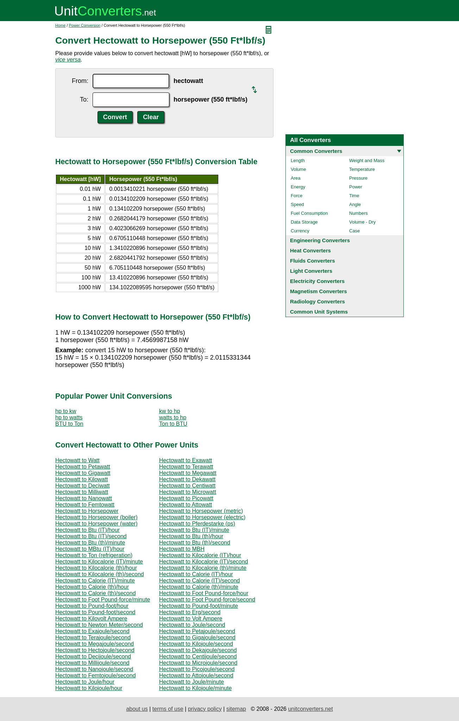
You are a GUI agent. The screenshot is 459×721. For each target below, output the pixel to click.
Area (295, 178)
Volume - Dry (362, 222)
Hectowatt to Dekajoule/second (198, 650)
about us (136, 709)
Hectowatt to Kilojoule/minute (195, 688)
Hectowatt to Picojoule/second (196, 669)
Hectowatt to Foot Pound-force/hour (203, 593)
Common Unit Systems (319, 312)
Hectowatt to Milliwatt (81, 492)
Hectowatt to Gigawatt (83, 473)
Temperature (362, 169)
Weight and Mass (366, 160)
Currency (300, 230)
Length (298, 160)
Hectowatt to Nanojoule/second (94, 669)
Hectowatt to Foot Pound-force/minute (102, 600)
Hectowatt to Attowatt (185, 505)
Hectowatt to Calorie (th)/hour (92, 587)
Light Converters (311, 271)
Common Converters (316, 151)
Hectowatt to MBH (182, 549)
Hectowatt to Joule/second (192, 625)
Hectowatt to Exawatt (185, 460)
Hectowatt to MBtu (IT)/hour (90, 549)
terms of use (167, 709)
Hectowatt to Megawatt (187, 473)
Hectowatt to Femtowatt (84, 505)
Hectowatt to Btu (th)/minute (90, 543)
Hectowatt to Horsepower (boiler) (96, 517)
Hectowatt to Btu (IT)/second (91, 536)
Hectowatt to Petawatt (82, 467)
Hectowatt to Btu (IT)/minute (194, 530)
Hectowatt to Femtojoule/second (95, 675)
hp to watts (68, 417)
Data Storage (304, 222)
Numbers (358, 213)
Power (355, 186)
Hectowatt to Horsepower (87, 511)
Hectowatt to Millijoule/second (92, 663)
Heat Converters (310, 250)
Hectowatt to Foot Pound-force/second (207, 600)
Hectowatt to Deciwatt (82, 486)
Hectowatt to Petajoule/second (197, 631)
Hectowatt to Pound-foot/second (95, 612)
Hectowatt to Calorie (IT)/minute (95, 581)
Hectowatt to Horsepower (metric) (201, 511)
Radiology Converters (317, 301)
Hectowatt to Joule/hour (84, 682)
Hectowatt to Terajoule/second (93, 637)
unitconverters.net (310, 709)
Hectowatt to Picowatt (186, 498)
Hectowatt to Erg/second (189, 612)
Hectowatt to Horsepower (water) (96, 524)
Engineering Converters (320, 240)
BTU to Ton (69, 424)
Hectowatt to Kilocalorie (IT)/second (203, 562)
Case (354, 230)
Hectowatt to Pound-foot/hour (91, 606)
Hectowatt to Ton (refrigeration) (93, 555)
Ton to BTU (173, 424)
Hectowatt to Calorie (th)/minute (198, 587)
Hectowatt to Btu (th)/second (194, 543)
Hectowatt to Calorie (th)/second (95, 593)
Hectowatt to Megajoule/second (94, 644)
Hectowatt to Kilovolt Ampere (91, 619)
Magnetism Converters (318, 291)
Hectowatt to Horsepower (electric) (202, 517)
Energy (298, 186)
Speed (297, 204)
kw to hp (169, 411)
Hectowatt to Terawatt (186, 467)
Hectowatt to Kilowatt (81, 479)
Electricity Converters (317, 281)
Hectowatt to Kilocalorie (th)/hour (96, 568)
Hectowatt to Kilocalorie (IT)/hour (200, 555)
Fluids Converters (312, 261)
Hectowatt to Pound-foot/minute (198, 606)
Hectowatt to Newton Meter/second (99, 625)
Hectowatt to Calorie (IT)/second (199, 581)
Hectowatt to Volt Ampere (190, 619)
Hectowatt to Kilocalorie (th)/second (99, 574)
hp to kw (65, 411)
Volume (298, 169)
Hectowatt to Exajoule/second (92, 631)
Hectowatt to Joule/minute (191, 682)
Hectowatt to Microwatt (187, 492)
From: (80, 80)
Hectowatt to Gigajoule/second (197, 637)
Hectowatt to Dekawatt (187, 479)
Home (60, 25)
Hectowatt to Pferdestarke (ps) (197, 524)
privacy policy (205, 709)
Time (354, 195)
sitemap (236, 709)
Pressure (358, 178)
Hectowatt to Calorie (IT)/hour (196, 574)
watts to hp (172, 417)
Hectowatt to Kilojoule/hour (88, 688)
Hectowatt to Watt (77, 460)
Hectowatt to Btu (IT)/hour (87, 530)
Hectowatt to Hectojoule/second (94, 650)
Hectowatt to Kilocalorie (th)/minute (202, 568)
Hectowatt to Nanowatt (83, 498)
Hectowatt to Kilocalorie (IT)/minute (99, 562)
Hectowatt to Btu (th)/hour (191, 536)
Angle (355, 204)
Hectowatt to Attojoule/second (196, 675)
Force (296, 195)
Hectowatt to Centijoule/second (198, 656)
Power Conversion (85, 25)
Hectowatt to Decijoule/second (93, 656)
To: (84, 99)
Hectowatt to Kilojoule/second (196, 644)
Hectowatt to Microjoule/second (198, 663)
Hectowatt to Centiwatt (187, 486)
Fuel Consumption (309, 213)
